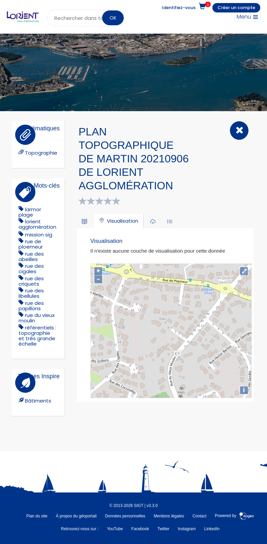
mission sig (38, 234)
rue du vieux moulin (37, 318)
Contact (199, 516)
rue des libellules (31, 293)
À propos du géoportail (76, 516)
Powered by (234, 516)
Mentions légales (169, 516)
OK (113, 17)
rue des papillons (31, 305)
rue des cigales (31, 268)
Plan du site (37, 516)
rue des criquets (31, 281)
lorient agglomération (37, 224)
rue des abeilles (31, 256)
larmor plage (30, 212)
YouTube (115, 528)
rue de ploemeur (31, 244)
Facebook (140, 528)
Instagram (187, 528)
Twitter (163, 528)
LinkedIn (211, 528)
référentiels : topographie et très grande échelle (37, 335)
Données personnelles (125, 516)
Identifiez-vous (179, 7)
